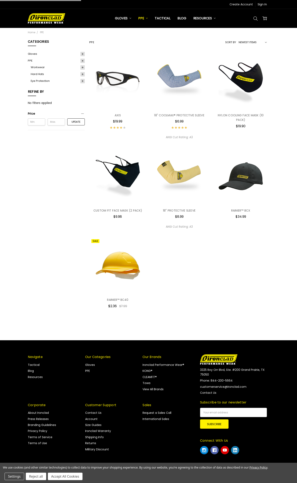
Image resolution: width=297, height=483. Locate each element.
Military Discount (97, 449)
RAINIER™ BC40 (117, 300)
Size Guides (93, 425)
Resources (204, 18)
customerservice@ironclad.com (223, 387)
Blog (181, 18)
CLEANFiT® (150, 377)
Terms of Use (37, 443)
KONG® (147, 371)
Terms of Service (40, 437)
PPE (143, 18)
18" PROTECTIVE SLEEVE (179, 210)
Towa (146, 383)
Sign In (262, 4)
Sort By (230, 42)
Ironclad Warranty (98, 431)
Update (76, 122)
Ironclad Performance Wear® (163, 365)
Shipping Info (94, 437)
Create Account (241, 4)
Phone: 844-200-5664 (216, 380)
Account (91, 419)
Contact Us (93, 413)
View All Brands (153, 389)
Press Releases (38, 419)
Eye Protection (40, 81)
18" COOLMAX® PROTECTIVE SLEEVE (179, 115)
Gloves (123, 18)
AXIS (118, 115)
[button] (56, 113)
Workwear (38, 67)
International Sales (156, 419)
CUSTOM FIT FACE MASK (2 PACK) (117, 210)
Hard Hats (37, 74)
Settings (14, 476)
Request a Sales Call (157, 413)
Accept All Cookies (65, 476)
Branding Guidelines (42, 425)
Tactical (162, 18)
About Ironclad (38, 413)
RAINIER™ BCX (240, 210)
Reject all (36, 476)
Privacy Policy (37, 431)
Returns (90, 443)
